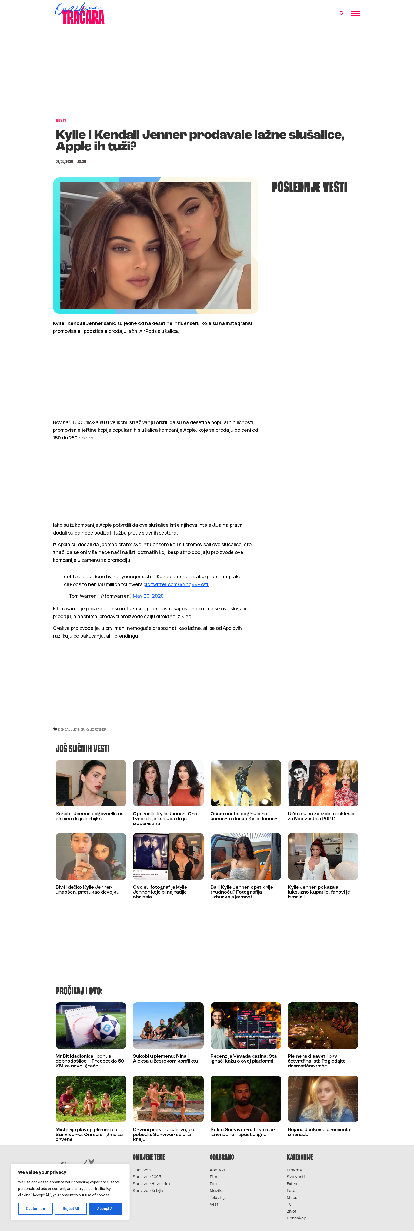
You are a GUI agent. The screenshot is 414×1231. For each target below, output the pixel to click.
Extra (292, 1184)
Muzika (217, 1191)
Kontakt (218, 1170)
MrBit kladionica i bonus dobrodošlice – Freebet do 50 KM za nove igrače (90, 1061)
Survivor (142, 1170)
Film (213, 1177)
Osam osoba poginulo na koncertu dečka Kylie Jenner (244, 816)
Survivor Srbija (148, 1191)
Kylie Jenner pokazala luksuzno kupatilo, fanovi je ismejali (319, 892)
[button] (342, 13)
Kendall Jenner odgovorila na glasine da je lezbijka (89, 816)
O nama (294, 1170)
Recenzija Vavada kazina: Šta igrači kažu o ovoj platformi (244, 1059)
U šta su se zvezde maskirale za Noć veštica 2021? (321, 816)
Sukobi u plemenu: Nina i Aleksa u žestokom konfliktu (165, 1059)
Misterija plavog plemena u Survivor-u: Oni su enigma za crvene (89, 1134)
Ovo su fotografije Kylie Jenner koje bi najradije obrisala (160, 892)
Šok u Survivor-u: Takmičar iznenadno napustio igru (243, 1132)
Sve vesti (296, 1177)
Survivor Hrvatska (151, 1184)
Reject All (71, 1208)
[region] (70, 1192)
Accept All (106, 1208)
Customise (35, 1208)
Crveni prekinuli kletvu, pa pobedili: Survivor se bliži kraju (163, 1134)
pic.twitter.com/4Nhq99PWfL (176, 584)
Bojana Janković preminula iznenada (319, 1132)
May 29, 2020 (148, 596)
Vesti (214, 1205)
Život (291, 1212)
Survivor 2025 (147, 1177)
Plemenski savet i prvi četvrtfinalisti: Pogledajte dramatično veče (317, 1061)
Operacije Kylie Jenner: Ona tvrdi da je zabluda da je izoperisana (165, 818)
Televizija (218, 1198)
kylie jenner (96, 729)
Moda (292, 1198)
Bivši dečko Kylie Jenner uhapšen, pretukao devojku (87, 890)
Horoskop (296, 1218)
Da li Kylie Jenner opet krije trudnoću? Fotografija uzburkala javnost (242, 892)
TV (289, 1205)
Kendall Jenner (71, 729)
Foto (214, 1184)
